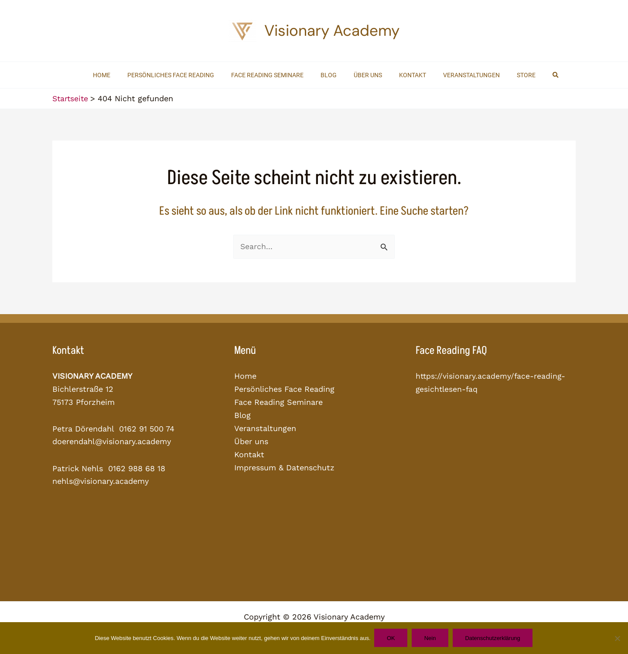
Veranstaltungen (265, 427)
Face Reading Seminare (278, 402)
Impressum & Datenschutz (284, 466)
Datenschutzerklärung (494, 638)
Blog (242, 414)
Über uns (251, 440)
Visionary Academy (331, 31)
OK (390, 638)
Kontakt (249, 453)
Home (245, 375)
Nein (431, 638)
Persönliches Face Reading (284, 389)
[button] (536, 75)
